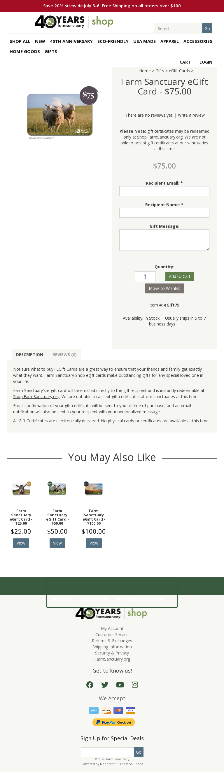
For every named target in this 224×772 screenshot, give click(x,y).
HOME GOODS (25, 51)
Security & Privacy (112, 653)
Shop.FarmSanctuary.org (160, 137)
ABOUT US (61, 599)
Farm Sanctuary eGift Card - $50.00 (57, 517)
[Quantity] (145, 276)
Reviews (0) (64, 354)
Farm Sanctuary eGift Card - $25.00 (21, 517)
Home (145, 70)
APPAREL (169, 41)
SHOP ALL (20, 41)
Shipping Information (112, 647)
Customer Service (112, 634)
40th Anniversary (71, 41)
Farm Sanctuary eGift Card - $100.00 (94, 517)
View (21, 543)
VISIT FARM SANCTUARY (140, 599)
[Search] (181, 28)
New (40, 41)
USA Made (144, 41)
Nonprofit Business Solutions (121, 764)
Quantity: (164, 266)
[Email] (107, 752)
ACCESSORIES (197, 41)
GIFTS (51, 51)
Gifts (159, 70)
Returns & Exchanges (112, 640)
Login (206, 62)
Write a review (191, 115)
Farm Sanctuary (117, 759)
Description (29, 354)
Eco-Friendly (113, 41)
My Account (112, 628)
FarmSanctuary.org (112, 659)
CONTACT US (94, 599)
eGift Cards (179, 70)
